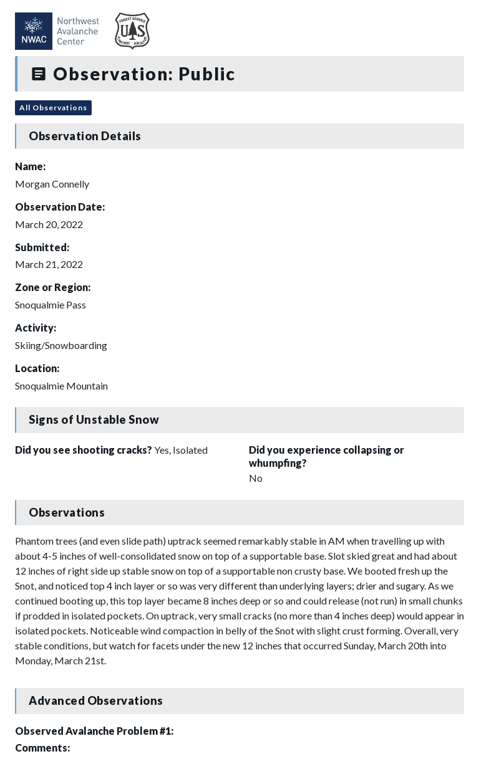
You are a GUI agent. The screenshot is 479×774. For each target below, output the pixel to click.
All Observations (53, 107)
